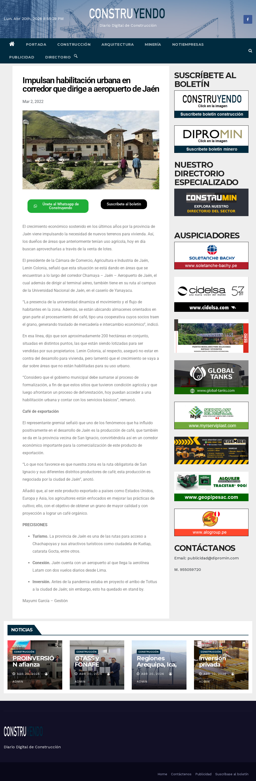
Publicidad (21, 57)
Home (162, 774)
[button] (250, 50)
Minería (153, 44)
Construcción (73, 44)
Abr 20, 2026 (28, 674)
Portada (36, 44)
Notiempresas (188, 44)
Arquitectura (118, 44)
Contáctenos (181, 774)
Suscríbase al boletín (231, 774)
